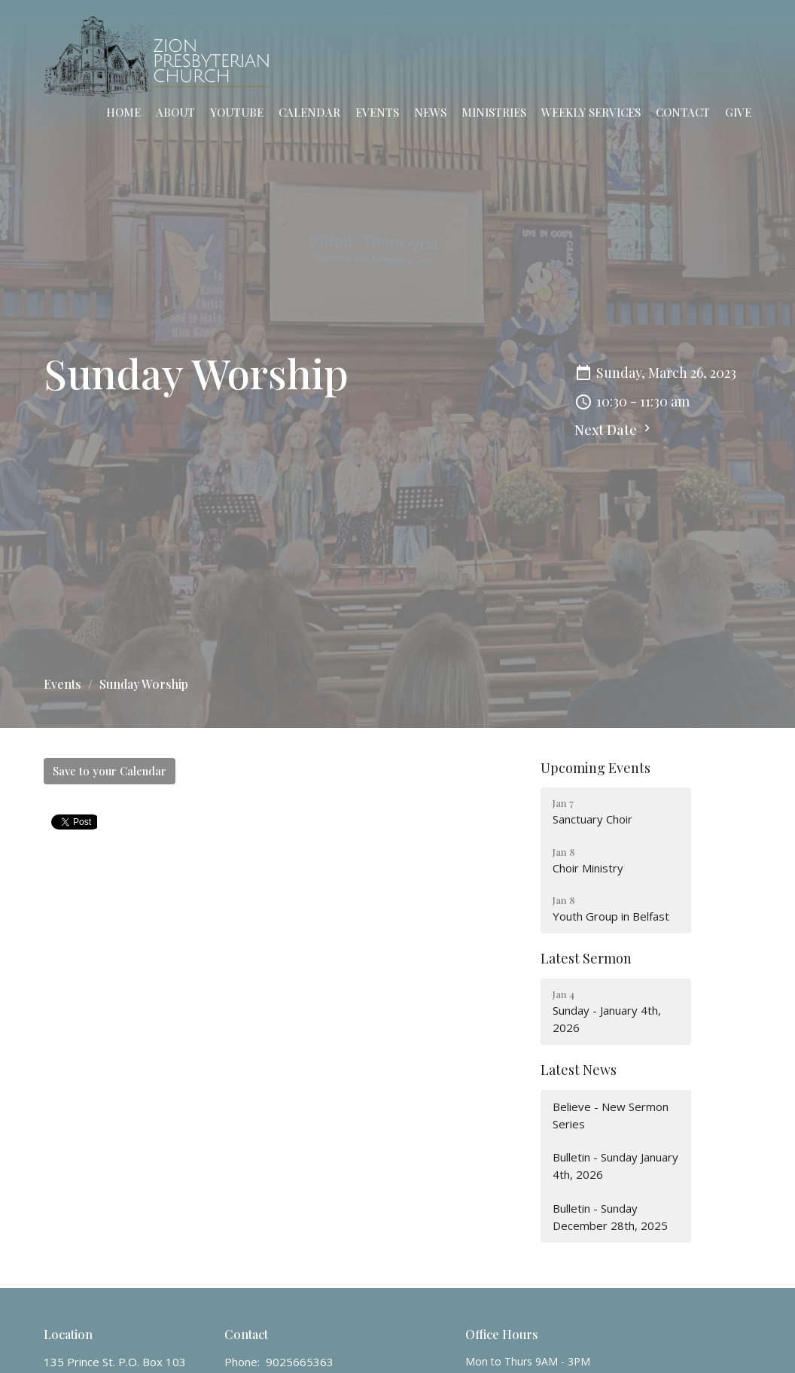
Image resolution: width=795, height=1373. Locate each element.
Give (738, 112)
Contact (683, 112)
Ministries (493, 112)
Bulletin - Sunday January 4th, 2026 (615, 1165)
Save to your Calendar (109, 770)
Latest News (579, 1070)
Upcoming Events (595, 768)
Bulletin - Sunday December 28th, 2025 (610, 1217)
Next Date (614, 430)
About (175, 112)
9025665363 (300, 1361)
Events (377, 112)
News (430, 112)
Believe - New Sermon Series (611, 1115)
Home (123, 112)
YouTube (236, 112)
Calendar (309, 112)
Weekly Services (591, 112)
